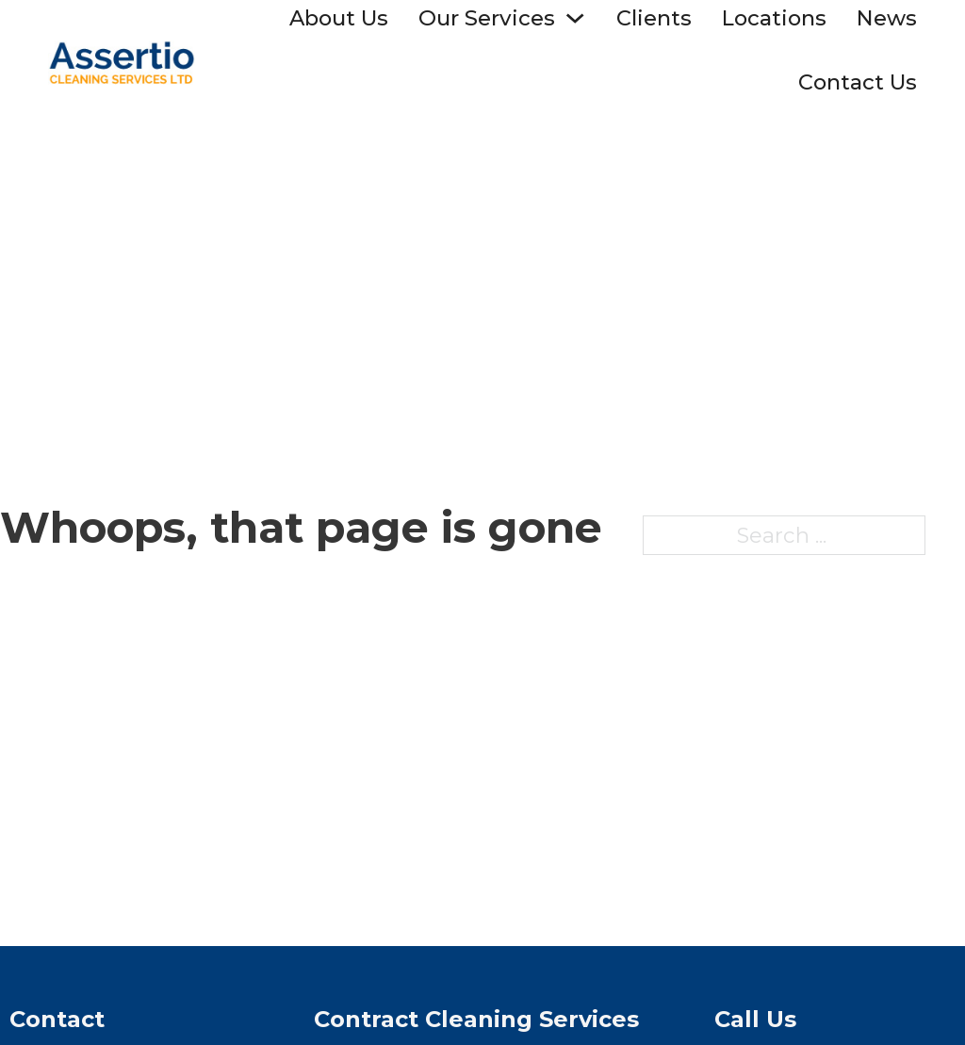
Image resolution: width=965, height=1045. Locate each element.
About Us (338, 18)
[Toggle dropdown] (574, 18)
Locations (774, 18)
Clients (654, 18)
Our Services (486, 18)
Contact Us (857, 82)
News (887, 18)
